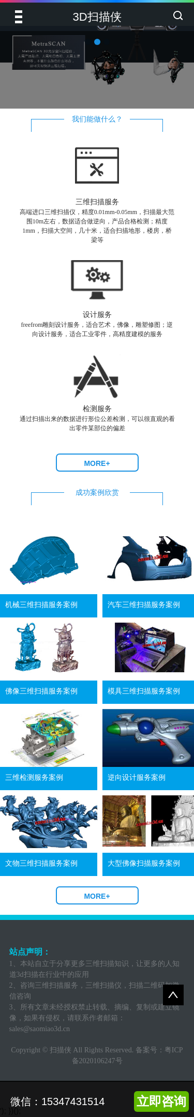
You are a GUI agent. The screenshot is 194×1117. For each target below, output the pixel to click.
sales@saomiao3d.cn (39, 1029)
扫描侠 (60, 1050)
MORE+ (97, 463)
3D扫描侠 (96, 16)
